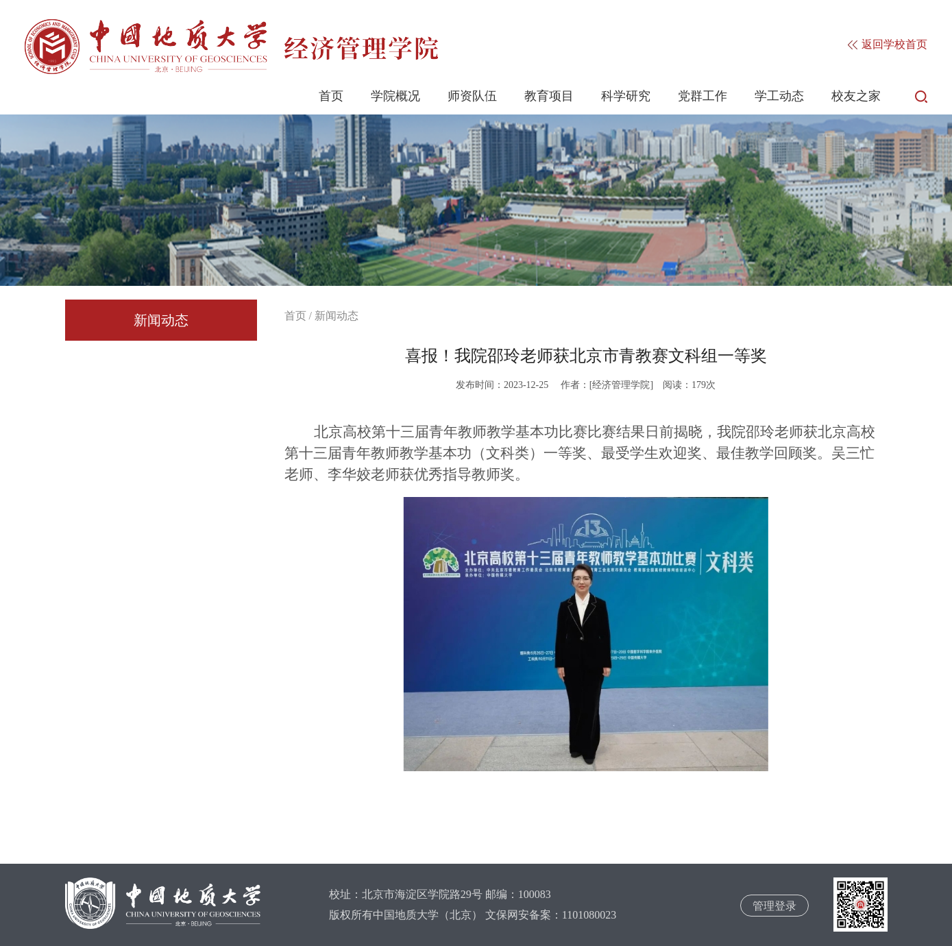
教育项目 (549, 96)
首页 (331, 96)
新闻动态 (161, 320)
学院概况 (395, 96)
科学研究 (625, 96)
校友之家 (856, 96)
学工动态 (779, 96)
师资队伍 (472, 96)
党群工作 (702, 96)
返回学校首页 (887, 44)
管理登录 (774, 906)
